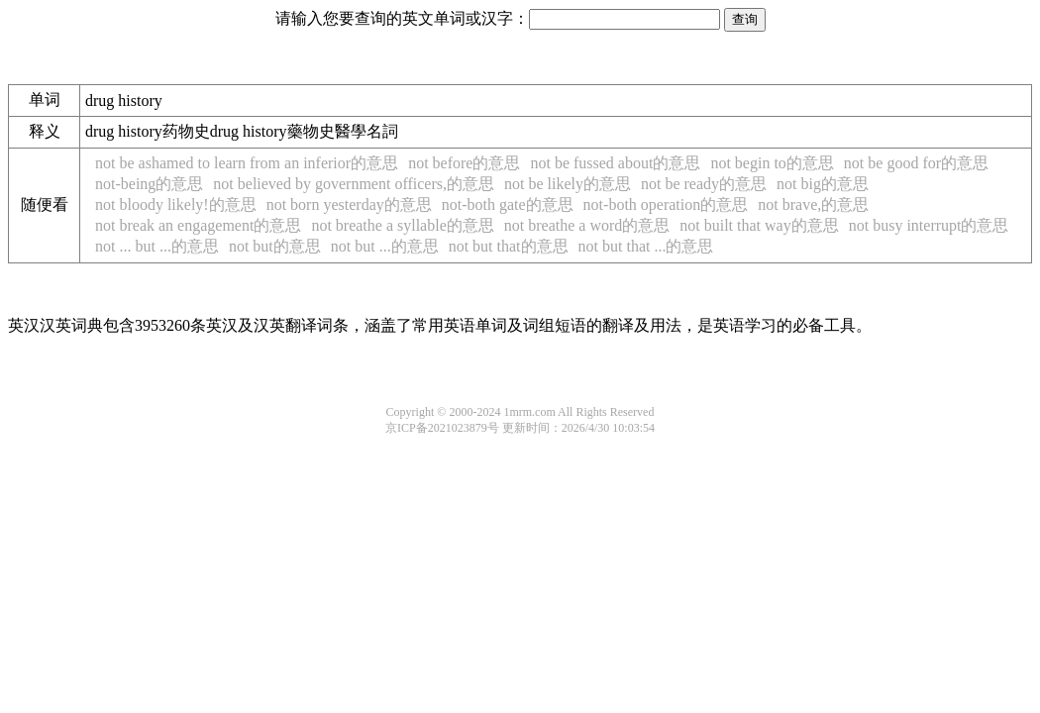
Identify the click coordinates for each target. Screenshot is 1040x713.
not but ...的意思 (385, 246)
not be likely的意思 (567, 183)
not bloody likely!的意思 (176, 204)
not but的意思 (275, 246)
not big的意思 (823, 183)
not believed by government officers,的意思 (353, 183)
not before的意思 (464, 162)
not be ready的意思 (704, 183)
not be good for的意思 (916, 162)
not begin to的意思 (771, 162)
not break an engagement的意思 (198, 225)
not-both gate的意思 (507, 204)
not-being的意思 (149, 183)
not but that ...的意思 (646, 246)
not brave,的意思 (813, 204)
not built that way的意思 (758, 225)
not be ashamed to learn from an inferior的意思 (246, 162)
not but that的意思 (509, 246)
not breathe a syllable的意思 (402, 225)
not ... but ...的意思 (157, 246)
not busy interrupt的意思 (929, 225)
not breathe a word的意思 (587, 225)
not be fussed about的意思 (615, 162)
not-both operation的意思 (666, 204)
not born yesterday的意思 (349, 204)
